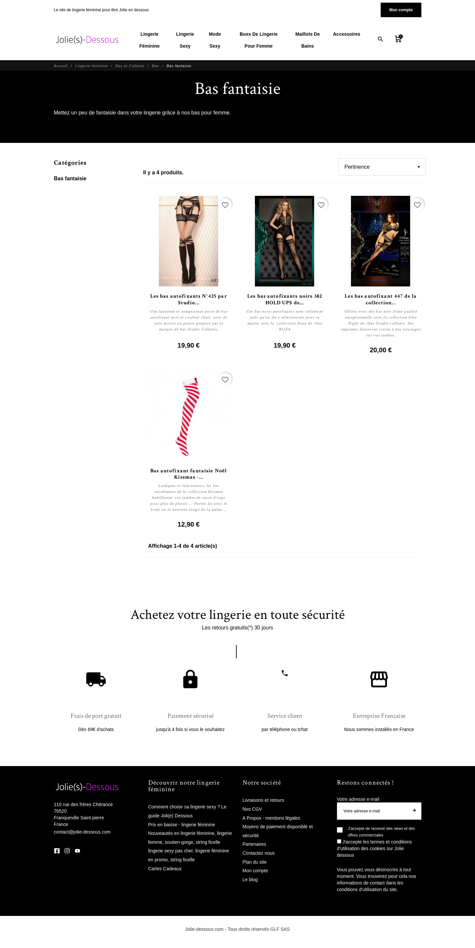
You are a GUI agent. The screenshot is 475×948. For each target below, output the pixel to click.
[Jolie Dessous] (87, 40)
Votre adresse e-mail (358, 799)
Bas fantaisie (70, 178)
